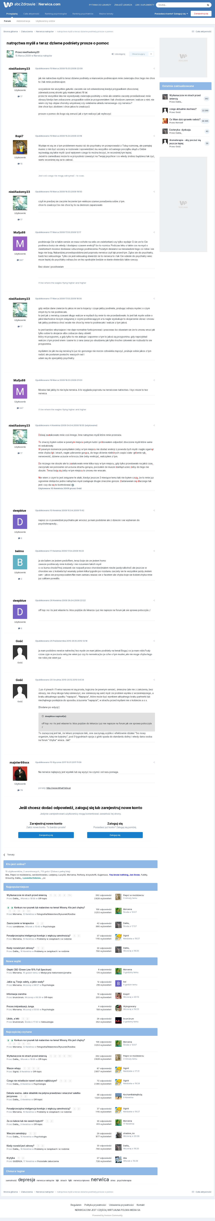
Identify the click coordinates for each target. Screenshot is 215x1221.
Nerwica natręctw (43, 55)
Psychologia (49, 926)
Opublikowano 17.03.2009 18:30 (58, 298)
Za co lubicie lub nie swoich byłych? (25, 1121)
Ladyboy (53, 874)
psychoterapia (124, 1180)
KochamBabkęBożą (132, 1094)
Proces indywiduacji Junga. (20, 1006)
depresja (26, 1179)
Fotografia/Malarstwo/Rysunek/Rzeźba (56, 914)
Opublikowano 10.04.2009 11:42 (59, 510)
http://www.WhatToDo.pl (59, 788)
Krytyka (11, 1158)
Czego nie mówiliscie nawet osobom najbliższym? (32, 1080)
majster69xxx (19, 762)
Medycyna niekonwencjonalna (56, 972)
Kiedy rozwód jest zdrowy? (21, 948)
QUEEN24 (17, 1161)
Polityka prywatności (95, 1205)
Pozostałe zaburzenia (48, 1161)
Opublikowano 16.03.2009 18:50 (58, 191)
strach (63, 1180)
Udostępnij (118, 54)
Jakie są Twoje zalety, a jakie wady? (25, 982)
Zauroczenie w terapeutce (20, 923)
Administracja (23, 21)
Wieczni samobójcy (17, 1133)
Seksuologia (47, 1022)
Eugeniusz (103, 874)
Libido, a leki (13, 1018)
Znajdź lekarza (123, 4)
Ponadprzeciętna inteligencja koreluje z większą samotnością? (39, 935)
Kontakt (140, 1205)
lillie (7, 874)
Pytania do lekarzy (100, 4)
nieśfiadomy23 (30, 52)
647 (20, 260)
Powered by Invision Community (107, 1215)
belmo (19, 551)
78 (20, 790)
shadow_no (129, 1133)
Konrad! (179, 122)
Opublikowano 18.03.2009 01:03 (58, 380)
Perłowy (81, 874)
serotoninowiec (40, 874)
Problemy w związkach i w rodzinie (54, 939)
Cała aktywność (31, 13)
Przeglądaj (12, 15)
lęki (70, 1180)
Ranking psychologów (56, 13)
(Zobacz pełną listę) (60, 871)
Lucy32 (62, 874)
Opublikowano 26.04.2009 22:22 (60, 600)
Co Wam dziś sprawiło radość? (185, 119)
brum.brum (18, 997)
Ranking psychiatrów (83, 13)
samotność (11, 1180)
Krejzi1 (126, 994)
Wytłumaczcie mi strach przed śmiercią (27, 895)
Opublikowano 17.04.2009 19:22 (59, 551)
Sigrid (126, 935)
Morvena (71, 874)
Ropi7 (19, 136)
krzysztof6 (91, 874)
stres (113, 1180)
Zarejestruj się (201, 13)
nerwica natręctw (45, 1180)
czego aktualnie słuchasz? (183, 109)
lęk (57, 1180)
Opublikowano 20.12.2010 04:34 (59, 679)
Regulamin (76, 1205)
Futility (144, 874)
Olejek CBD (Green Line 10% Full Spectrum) (29, 969)
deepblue (19, 510)
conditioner (18, 926)
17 (20, 96)
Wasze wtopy (14, 1068)
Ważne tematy (106, 13)
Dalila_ (18, 878)
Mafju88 (19, 232)
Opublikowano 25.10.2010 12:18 (61, 641)
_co (43, 878)
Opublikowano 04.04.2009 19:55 (60, 425)
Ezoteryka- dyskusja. (180, 130)
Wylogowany (129, 1006)
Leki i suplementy (144, 4)
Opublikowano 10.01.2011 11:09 (58, 762)
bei (124, 981)
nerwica (100, 1179)
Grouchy (9, 878)
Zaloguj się (115, 835)
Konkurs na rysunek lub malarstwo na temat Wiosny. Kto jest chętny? (49, 907)
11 (69, 895)
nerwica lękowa (81, 1180)
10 (20, 163)
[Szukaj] (172, 4)
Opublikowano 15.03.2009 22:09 (59, 68)
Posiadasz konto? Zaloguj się (171, 13)
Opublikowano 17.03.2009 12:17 (58, 232)
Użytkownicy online (45, 21)
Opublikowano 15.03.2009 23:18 (58, 136)
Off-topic (42, 898)
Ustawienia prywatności (121, 1205)
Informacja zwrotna (16, 994)
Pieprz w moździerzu (20, 874)
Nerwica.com (49, 4)
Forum (7, 21)
